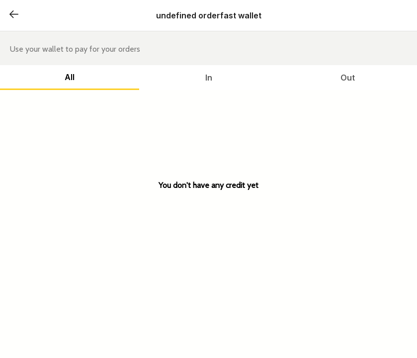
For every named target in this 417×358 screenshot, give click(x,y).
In (208, 78)
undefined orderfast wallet (208, 15)
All (70, 77)
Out (347, 78)
